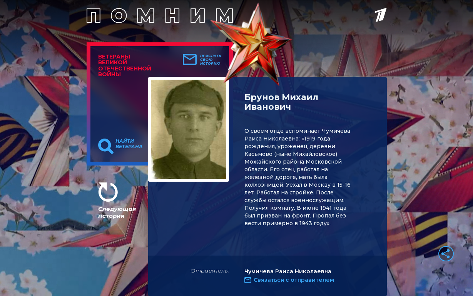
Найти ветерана (129, 144)
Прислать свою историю (210, 59)
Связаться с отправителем (294, 279)
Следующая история (117, 212)
